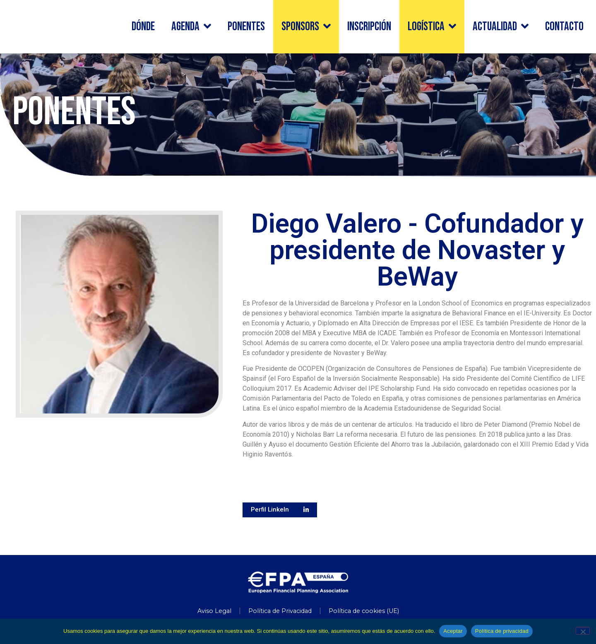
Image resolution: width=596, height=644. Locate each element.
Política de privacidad (502, 631)
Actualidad (501, 27)
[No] (583, 630)
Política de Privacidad (280, 611)
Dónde (143, 26)
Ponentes (246, 26)
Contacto (564, 26)
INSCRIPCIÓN (369, 26)
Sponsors (306, 27)
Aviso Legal (214, 611)
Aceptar (453, 631)
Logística (432, 27)
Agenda (191, 27)
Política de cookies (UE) (364, 611)
